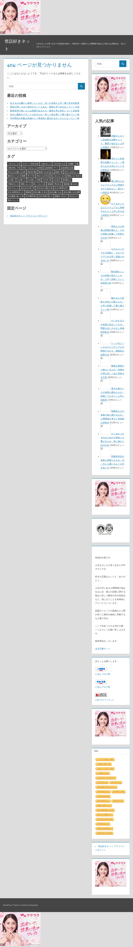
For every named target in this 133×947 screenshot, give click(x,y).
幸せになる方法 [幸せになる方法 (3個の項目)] (43, 176)
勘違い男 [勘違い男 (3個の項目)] (58, 172)
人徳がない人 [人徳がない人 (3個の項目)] (46, 164)
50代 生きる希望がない (105, 814)
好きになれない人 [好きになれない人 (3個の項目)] (71, 172)
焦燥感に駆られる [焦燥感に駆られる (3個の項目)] (71, 184)
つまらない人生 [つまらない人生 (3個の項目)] (14, 164)
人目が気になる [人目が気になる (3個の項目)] (59, 164)
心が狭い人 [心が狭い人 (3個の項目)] (21, 180)
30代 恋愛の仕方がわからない (107, 787)
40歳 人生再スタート (104, 805)
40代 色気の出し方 (103, 801)
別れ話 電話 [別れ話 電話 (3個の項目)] (32, 172)
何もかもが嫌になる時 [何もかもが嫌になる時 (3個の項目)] (17, 172)
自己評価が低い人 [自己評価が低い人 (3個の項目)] (46, 196)
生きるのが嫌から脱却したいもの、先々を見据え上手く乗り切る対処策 (44, 103)
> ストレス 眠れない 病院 (105, 759)
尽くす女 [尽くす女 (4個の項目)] (31, 176)
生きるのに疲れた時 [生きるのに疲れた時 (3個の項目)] (45, 188)
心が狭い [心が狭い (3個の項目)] (11, 180)
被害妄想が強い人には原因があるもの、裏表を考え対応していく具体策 (44, 110)
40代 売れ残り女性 (103, 796)
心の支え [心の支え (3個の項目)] (57, 180)
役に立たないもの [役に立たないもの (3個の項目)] (58, 176)
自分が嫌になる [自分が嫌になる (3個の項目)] (55, 192)
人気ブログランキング (104, 700)
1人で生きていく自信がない (106, 777)
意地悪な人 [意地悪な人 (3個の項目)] (67, 180)
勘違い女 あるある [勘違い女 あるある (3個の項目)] (46, 172)
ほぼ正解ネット (102, 648)
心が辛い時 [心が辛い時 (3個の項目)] (47, 180)
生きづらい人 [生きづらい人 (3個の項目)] (13, 188)
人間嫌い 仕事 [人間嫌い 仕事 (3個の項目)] (73, 164)
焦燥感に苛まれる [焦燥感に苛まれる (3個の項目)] (55, 184)
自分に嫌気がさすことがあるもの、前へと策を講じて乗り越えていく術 (44, 114)
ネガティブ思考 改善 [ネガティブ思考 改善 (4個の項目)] (30, 164)
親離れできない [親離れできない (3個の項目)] (61, 196)
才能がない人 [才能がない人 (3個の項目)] (13, 184)
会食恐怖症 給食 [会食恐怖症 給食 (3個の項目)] (67, 168)
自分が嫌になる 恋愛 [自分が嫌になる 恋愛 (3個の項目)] (72, 192)
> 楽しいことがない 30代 (105, 768)
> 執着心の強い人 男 (104, 764)
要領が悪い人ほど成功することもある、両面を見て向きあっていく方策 (44, 107)
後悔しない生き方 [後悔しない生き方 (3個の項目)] (74, 176)
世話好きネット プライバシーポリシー (28, 215)
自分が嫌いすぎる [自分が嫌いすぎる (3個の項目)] (40, 192)
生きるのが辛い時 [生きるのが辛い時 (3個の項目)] (28, 188)
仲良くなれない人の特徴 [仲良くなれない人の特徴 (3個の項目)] (32, 168)
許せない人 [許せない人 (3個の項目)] (73, 196)
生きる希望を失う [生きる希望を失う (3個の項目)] (62, 188)
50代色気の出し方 (103, 824)
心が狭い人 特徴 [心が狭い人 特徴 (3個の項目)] (34, 180)
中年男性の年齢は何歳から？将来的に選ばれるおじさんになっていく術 (44, 118)
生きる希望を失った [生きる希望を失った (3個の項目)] (16, 192)
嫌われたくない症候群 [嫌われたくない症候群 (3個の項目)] (17, 176)
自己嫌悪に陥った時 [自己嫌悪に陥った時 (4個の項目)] (16, 196)
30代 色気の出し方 (103, 791)
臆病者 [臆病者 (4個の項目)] (28, 192)
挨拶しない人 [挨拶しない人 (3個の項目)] (26, 184)
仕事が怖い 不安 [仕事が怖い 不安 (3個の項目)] (14, 168)
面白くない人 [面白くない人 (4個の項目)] (13, 200)
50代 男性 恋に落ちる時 (105, 819)
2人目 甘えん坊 (102, 782)
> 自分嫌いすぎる (103, 773)
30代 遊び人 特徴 (118, 791)
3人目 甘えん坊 (116, 782)
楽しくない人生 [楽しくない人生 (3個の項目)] (39, 184)
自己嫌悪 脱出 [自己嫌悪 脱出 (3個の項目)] (31, 196)
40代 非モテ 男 (118, 801)
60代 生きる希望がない (105, 828)
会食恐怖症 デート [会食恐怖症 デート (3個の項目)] (51, 168)
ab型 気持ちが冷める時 (105, 833)
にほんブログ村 (102, 674)
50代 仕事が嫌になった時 (105, 810)
